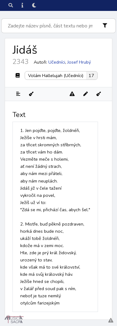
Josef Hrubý (79, 62)
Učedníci (56, 62)
